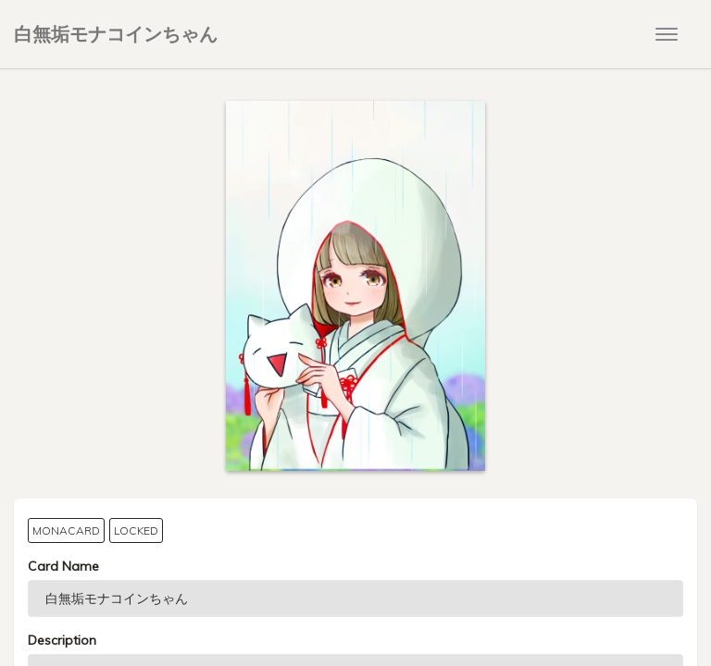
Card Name (63, 566)
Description (62, 640)
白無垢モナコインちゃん (116, 33)
